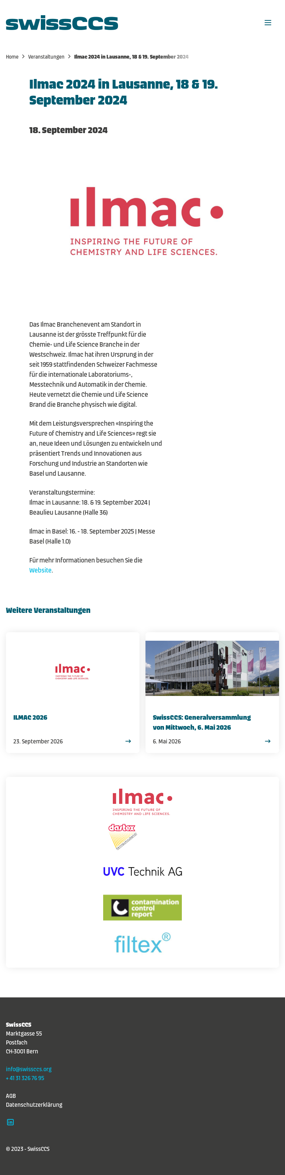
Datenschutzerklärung (34, 1104)
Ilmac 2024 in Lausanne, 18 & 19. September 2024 (131, 56)
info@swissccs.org (29, 1068)
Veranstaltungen (50, 56)
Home (16, 56)
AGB (11, 1095)
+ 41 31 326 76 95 (25, 1077)
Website (40, 569)
